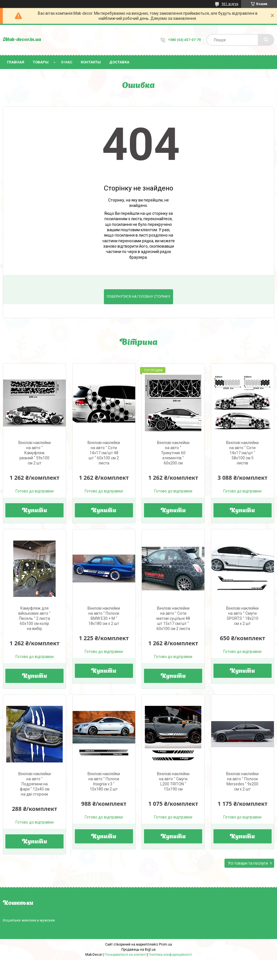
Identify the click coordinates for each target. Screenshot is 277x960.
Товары (41, 62)
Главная (15, 62)
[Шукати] (266, 40)
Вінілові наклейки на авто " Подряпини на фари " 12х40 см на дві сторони (34, 784)
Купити (34, 511)
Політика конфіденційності (170, 955)
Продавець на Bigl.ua (138, 950)
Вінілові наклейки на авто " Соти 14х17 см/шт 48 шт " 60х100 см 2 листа (104, 452)
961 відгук (230, 4)
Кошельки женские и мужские (29, 920)
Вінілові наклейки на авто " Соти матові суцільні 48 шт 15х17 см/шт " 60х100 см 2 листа (173, 618)
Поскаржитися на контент (125, 955)
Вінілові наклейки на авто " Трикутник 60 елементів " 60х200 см (173, 452)
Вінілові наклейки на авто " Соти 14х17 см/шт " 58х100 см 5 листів (242, 452)
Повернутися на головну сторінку (138, 297)
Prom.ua (165, 944)
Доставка (119, 62)
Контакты (91, 62)
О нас (66, 62)
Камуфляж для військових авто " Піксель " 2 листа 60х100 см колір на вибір (34, 618)
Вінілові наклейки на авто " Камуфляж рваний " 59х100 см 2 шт (34, 452)
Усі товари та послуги (248, 863)
